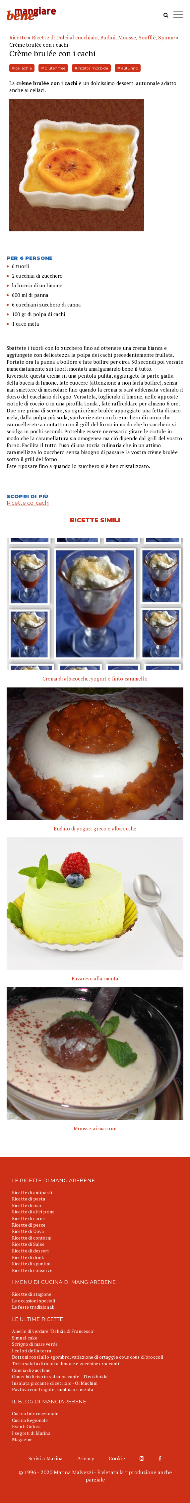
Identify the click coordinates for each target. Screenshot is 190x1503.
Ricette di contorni (31, 1238)
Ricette (18, 37)
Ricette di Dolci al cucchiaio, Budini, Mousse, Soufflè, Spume (103, 37)
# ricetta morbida (91, 68)
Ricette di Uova (28, 1231)
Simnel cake (24, 1338)
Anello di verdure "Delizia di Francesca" (53, 1331)
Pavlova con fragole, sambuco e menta (52, 1389)
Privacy (85, 1458)
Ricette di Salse (28, 1244)
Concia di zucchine (31, 1370)
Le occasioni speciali (33, 1300)
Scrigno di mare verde (35, 1344)
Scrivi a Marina (46, 1458)
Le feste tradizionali (33, 1307)
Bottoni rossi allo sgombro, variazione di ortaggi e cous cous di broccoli (87, 1357)
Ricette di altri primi (33, 1211)
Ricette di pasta (28, 1199)
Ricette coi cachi (28, 503)
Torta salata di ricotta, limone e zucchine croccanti (65, 1363)
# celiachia (22, 68)
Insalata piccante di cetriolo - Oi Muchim (54, 1383)
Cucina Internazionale (35, 1413)
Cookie (117, 1458)
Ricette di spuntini (31, 1263)
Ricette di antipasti (32, 1192)
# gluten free (53, 68)
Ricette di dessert (30, 1250)
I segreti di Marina (31, 1433)
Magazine (22, 1439)
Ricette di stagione (31, 1294)
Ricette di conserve (32, 1270)
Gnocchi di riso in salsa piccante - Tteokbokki (59, 1376)
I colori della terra (31, 1350)
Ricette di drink (28, 1257)
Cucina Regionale (30, 1420)
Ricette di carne (28, 1218)
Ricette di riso (26, 1205)
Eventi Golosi (26, 1426)
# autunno (127, 68)
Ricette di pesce (28, 1225)
